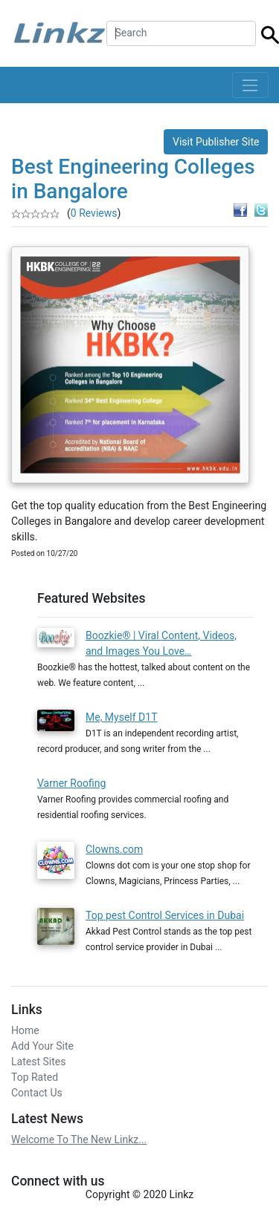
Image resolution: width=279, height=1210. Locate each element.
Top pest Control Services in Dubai (165, 915)
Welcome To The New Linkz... (79, 1139)
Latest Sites (38, 1061)
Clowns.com (114, 849)
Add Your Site (42, 1046)
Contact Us (36, 1093)
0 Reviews (94, 213)
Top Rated (34, 1077)
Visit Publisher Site (216, 142)
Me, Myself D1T (122, 717)
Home (25, 1030)
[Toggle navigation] (250, 85)
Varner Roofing (71, 783)
